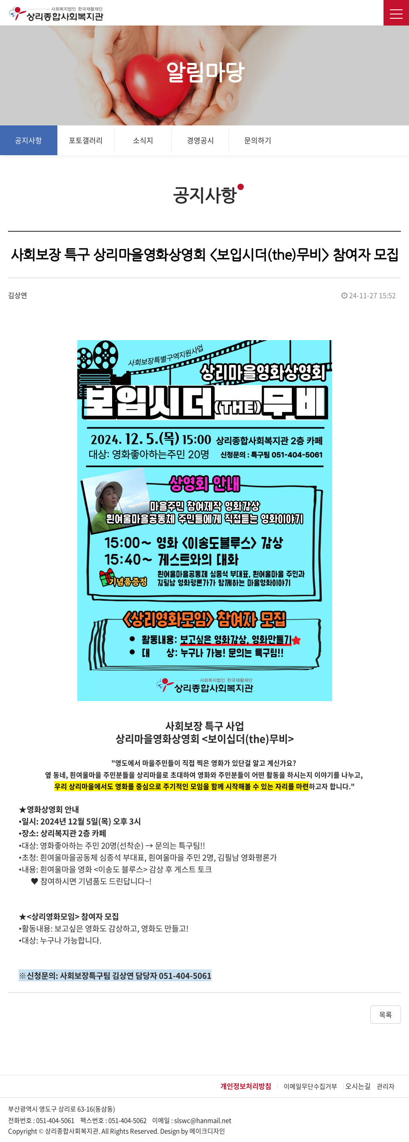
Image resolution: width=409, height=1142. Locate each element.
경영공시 (200, 140)
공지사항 (28, 140)
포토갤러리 (86, 140)
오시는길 (358, 1086)
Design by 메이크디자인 (192, 1131)
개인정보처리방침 (245, 1086)
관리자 (386, 1086)
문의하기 (257, 140)
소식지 (143, 140)
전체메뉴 (396, 14)
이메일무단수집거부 (310, 1086)
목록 (385, 1014)
